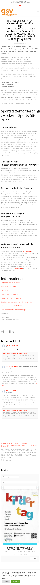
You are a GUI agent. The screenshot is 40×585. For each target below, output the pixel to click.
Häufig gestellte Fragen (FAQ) (9, 294)
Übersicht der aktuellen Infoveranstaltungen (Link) (15, 310)
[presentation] (2, 487)
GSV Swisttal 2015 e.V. (12, 345)
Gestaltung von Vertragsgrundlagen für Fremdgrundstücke (17, 302)
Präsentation (4, 290)
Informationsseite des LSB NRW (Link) (11, 306)
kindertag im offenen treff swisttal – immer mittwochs (20, 548)
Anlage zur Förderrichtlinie (8, 286)
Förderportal (27, 251)
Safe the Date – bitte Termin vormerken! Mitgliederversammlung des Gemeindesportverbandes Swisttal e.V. (19, 445)
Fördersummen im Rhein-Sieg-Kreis (11, 298)
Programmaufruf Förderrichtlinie (10, 283)
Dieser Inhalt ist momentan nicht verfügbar (15, 353)
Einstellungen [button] (6, 581)
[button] (38, 11)
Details (34, 558)
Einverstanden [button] (15, 581)
